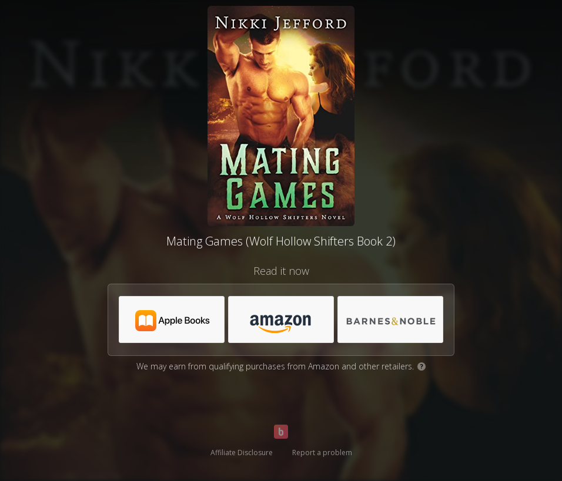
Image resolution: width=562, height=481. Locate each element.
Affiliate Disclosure (241, 453)
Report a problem (322, 453)
